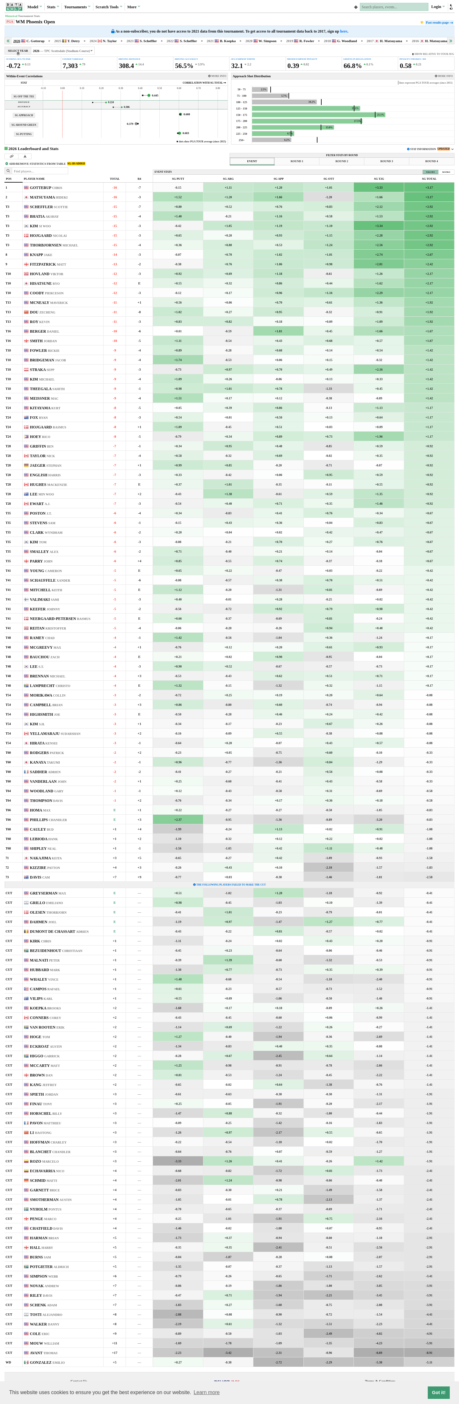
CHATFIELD (46, 1228)
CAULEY (42, 829)
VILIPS (41, 998)
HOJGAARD (48, 235)
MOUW (44, 1343)
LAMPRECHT (50, 685)
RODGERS (47, 753)
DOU (42, 312)
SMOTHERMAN (51, 1199)
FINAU (41, 1104)
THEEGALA (47, 389)
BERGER (45, 331)
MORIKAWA (48, 695)
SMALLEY (44, 551)
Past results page (439, 22)
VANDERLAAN (48, 781)
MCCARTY (45, 1065)
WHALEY (44, 979)
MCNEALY (49, 302)
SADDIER (45, 772)
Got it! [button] (438, 1392)
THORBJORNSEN (54, 245)
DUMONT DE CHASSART (59, 931)
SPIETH (44, 1094)
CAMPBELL (46, 705)
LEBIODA (44, 839)
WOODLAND (46, 791)
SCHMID (43, 1180)
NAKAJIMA (46, 858)
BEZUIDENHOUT (56, 950)
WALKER (44, 1324)
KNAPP (41, 255)
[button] (451, 7)
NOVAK (44, 1286)
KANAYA (45, 762)
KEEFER (45, 609)
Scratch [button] (109, 7)
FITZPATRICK (48, 264)
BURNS (40, 1257)
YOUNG (46, 571)
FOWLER (45, 350)
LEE (42, 494)
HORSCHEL (46, 1113)
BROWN (41, 1075)
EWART (40, 504)
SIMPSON (44, 1276)
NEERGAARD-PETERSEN (60, 618)
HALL (41, 1247)
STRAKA (42, 369)
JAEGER (46, 465)
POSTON (41, 513)
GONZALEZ (47, 1362)
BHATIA (44, 216)
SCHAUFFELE (50, 580)
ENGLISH (45, 475)
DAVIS (40, 877)
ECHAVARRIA (47, 1171)
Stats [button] (53, 6)
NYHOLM (46, 1209)
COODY (47, 293)
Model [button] (34, 6)
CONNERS (45, 1017)
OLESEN (48, 912)
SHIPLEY (43, 848)
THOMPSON (46, 800)
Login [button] (438, 6)
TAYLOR (42, 456)
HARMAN (44, 1238)
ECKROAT (46, 1046)
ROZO (44, 1161)
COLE (40, 1334)
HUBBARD (45, 970)
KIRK (40, 941)
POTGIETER (49, 1266)
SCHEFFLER (49, 207)
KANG (43, 1085)
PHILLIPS (48, 820)
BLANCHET (50, 1152)
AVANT (44, 1353)
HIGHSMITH (45, 714)
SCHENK (43, 1305)
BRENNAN (47, 676)
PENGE (43, 1219)
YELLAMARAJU (55, 733)
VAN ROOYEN (47, 1027)
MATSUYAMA (49, 197)
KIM (40, 226)
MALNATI (45, 960)
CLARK (46, 532)
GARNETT (45, 1190)
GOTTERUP (46, 187)
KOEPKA (45, 1008)
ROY (40, 322)
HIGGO (45, 1056)
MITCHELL (46, 590)
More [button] (133, 6)
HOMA (40, 810)
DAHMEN (43, 922)
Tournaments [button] (77, 6)
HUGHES (48, 484)
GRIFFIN (42, 446)
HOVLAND (46, 274)
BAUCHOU (45, 657)
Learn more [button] (206, 1392)
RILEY (41, 1295)
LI (41, 1132)
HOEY (40, 436)
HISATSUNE (45, 283)
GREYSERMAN (48, 893)
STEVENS (42, 523)
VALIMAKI (44, 599)
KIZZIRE (45, 867)
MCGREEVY (45, 647)
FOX (39, 417)
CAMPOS (45, 989)
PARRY (41, 561)
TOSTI (46, 1314)
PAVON (45, 1123)
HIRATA (43, 743)
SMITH (43, 341)
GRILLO (46, 903)
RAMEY (42, 638)
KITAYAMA (45, 408)
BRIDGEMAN (48, 360)
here (343, 31)
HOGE (40, 1037)
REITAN (48, 628)
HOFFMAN (48, 1142)
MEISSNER (44, 398)
